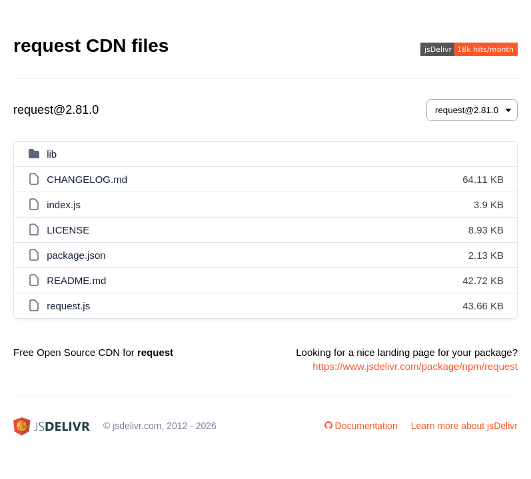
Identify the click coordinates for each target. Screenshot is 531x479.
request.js (68, 305)
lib (52, 154)
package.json (76, 255)
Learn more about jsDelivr (464, 425)
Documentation (361, 425)
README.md (76, 280)
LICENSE (68, 230)
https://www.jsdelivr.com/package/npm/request (415, 366)
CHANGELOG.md (87, 179)
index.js (64, 204)
